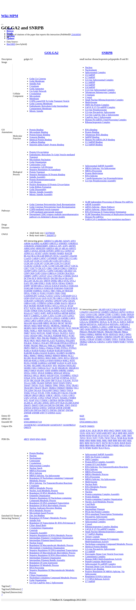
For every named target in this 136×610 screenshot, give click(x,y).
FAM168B (116, 317)
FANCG (46, 291)
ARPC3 (27, 251)
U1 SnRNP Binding (94, 142)
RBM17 (33, 355)
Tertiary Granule (92, 536)
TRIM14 (52, 388)
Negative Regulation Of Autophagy (45, 169)
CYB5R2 (67, 276)
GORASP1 (29, 301)
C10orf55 (84, 312)
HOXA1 (103, 322)
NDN (40, 330)
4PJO (106, 430)
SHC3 (35, 368)
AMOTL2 (53, 243)
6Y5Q (106, 435)
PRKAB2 (61, 345)
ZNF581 (53, 410)
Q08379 (27, 427)
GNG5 (67, 298)
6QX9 (88, 435)
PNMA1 (112, 329)
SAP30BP (51, 363)
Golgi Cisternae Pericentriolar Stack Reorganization (52, 204)
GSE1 (33, 303)
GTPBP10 (41, 303)
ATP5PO (50, 251)
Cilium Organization (38, 575)
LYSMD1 (56, 320)
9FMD (88, 448)
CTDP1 (108, 314)
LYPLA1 (48, 320)
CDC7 (27, 268)
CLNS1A (130, 312)
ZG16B (68, 403)
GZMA (50, 303)
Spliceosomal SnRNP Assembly (99, 166)
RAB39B (28, 353)
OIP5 (82, 329)
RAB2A (42, 350)
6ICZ (115, 433)
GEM (26, 298)
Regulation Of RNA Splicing (98, 576)
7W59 (107, 438)
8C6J (125, 438)
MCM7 (61, 323)
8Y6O (128, 445)
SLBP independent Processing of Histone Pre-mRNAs (109, 202)
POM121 (37, 343)
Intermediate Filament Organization (45, 558)
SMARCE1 (74, 368)
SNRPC (70, 370)
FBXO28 (69, 291)
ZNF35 (74, 405)
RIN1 (60, 358)
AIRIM (27, 243)
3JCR (94, 430)
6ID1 (125, 433)
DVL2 (73, 281)
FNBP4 (130, 317)
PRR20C (100, 332)
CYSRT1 (116, 314)
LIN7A (49, 318)
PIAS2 (27, 338)
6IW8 (32, 439)
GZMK (57, 303)
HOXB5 (32, 306)
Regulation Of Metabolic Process (44, 565)
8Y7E (82, 448)
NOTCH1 (40, 333)
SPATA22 (28, 375)
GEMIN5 (93, 319)
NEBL (55, 330)
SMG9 (33, 370)
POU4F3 (45, 343)
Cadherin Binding (37, 142)
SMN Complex (91, 459)
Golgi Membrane (37, 81)
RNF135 (74, 358)
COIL (94, 314)
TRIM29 (61, 388)
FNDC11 (35, 293)
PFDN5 (94, 329)
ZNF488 (66, 408)
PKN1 (73, 338)
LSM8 (110, 327)
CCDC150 (57, 261)
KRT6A (57, 313)
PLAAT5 (51, 340)
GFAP (32, 298)
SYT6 (26, 380)
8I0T (124, 440)
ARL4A (64, 248)
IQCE (63, 308)
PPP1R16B (55, 343)
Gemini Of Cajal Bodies (95, 464)
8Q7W (105, 443)
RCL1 (71, 355)
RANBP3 (60, 353)
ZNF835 (52, 413)
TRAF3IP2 (29, 388)
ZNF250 (51, 405)
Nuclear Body (91, 484)
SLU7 (48, 368)
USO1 (65, 395)
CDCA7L (41, 268)
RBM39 (56, 355)
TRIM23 (83, 342)
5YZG (82, 433)
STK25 (75, 375)
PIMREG (54, 338)
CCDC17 (66, 261)
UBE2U (42, 395)
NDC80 (75, 328)
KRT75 (27, 315)
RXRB (34, 363)
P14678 (83, 426)
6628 (82, 416)
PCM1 (72, 335)
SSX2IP (50, 375)
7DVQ (82, 438)
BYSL (56, 256)
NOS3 (33, 333)
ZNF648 (27, 413)
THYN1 (34, 385)
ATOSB (42, 251)
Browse (10, 31)
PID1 (39, 338)
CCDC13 (38, 261)
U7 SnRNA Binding (94, 534)
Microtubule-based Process (41, 513)
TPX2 (68, 385)
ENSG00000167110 (33, 422)
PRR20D (109, 332)
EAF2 (26, 283)
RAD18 (43, 353)
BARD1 (60, 253)
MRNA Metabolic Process (41, 488)
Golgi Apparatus (36, 88)
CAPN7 (42, 258)
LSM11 (103, 327)
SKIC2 (122, 334)
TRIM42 (69, 388)
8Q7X (111, 443)
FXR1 (57, 293)
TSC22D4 (28, 390)
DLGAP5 (28, 281)
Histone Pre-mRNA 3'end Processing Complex (105, 120)
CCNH (51, 266)
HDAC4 (72, 303)
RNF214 (44, 360)
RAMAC (52, 353)
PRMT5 (120, 329)
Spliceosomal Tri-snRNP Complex (100, 564)
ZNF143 (83, 344)
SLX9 (54, 368)
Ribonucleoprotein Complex (97, 122)
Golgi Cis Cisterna (37, 78)
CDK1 (49, 268)
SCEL (74, 363)
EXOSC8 (107, 317)
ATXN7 (38, 253)
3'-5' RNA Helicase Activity (97, 579)
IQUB (69, 308)
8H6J (87, 440)
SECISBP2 (37, 365)
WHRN (72, 398)
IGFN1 (33, 308)
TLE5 (41, 385)
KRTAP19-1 (92, 324)
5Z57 (93, 433)
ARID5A (50, 248)
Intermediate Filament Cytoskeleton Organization (51, 538)
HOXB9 (40, 306)
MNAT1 (46, 325)
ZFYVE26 (60, 403)
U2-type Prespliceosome (96, 110)
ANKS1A (53, 246)
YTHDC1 (44, 400)
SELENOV (47, 365)
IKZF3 (45, 308)
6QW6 (82, 435)
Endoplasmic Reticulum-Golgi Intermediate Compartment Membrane (48, 107)
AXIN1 (45, 253)
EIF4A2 (62, 283)
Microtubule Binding (38, 132)
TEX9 (55, 383)
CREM (101, 314)
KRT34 (130, 322)
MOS (34, 328)
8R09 (87, 445)
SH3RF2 (28, 368)
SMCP (27, 370)
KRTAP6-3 (84, 327)
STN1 (33, 378)
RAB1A (27, 350)
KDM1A (71, 310)
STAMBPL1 (65, 375)
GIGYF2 (127, 319)
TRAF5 (44, 388)
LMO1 (72, 318)
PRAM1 (34, 345)
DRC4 (60, 281)
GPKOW (58, 301)
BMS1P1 (49, 256)
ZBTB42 (69, 400)
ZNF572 (45, 410)
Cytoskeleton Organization (41, 528)
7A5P (111, 435)
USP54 (109, 342)
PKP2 (38, 340)
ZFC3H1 (38, 403)
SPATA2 (66, 373)
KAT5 (64, 310)
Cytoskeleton (35, 93)
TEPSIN (48, 383)
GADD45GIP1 (30, 296)
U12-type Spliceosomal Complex (99, 90)
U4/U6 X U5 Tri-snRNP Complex (100, 107)
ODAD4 (33, 335)
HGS (26, 306)
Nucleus (88, 67)
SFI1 (55, 365)
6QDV (131, 433)
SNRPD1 (100, 337)
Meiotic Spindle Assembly (41, 192)
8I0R (115, 440)
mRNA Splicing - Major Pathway (100, 207)
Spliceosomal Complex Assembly (100, 519)
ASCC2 (109, 309)
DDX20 (130, 314)
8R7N (104, 445)
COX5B (60, 273)
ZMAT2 (35, 405)
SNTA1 (27, 373)
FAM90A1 (37, 291)
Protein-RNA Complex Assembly (100, 462)
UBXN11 (101, 342)
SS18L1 (83, 339)
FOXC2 (43, 293)
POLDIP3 (70, 340)
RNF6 (51, 360)
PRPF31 (34, 348)
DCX (33, 278)
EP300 (34, 286)
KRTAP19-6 (103, 324)
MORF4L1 (56, 325)
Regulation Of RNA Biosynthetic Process (47, 505)
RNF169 (27, 360)
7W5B (119, 438)
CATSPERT (52, 258)
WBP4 (116, 342)
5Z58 (98, 433)
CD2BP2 (105, 312)
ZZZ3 (58, 413)
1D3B (82, 430)
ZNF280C (59, 405)
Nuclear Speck (35, 468)
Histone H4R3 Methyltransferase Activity (103, 559)
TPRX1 (62, 385)
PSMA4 (49, 348)
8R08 (82, 445)
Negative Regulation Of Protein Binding (47, 174)
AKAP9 (102, 309)
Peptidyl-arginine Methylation (98, 561)
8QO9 (122, 443)
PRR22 (125, 332)
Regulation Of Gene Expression (43, 563)
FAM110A (73, 286)
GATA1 (49, 296)
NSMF (49, 333)
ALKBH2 (35, 243)
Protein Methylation (94, 173)
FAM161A (38, 288)
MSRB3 (41, 328)
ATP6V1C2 (59, 251)
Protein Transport (37, 172)
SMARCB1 (63, 368)
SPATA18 (58, 373)
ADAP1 (66, 241)
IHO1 (39, 308)
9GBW (95, 448)
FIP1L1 (27, 293)
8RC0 (110, 445)
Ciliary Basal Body (37, 525)
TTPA (47, 393)
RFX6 (105, 334)
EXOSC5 (64, 286)
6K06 (43, 439)
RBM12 (90, 334)
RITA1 (67, 358)
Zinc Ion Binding (37, 515)
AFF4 (73, 241)
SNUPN (116, 337)
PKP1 (32, 340)
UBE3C (49, 395)
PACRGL (48, 335)
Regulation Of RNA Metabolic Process (46, 493)
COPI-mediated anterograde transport (46, 212)
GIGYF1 (119, 319)
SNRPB (107, 53)
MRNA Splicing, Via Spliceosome (100, 168)
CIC (75, 271)
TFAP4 (61, 383)
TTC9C (41, 393)
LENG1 (70, 315)
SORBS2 (49, 373)
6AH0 (104, 433)
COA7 (82, 314)
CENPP (27, 271)
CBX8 (61, 258)
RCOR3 (27, 358)
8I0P (110, 440)
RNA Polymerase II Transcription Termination (105, 212)
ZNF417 (43, 408)
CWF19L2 (57, 276)
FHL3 (124, 317)
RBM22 (41, 355)
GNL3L (74, 298)
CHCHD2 (58, 271)
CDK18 (56, 268)
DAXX (75, 276)
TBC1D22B (35, 380)
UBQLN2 (92, 342)
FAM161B (48, 288)
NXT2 (72, 333)
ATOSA (34, 251)
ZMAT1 (27, 405)
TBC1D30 (45, 380)
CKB (31, 273)
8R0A (92, 445)
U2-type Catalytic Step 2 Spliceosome (102, 115)
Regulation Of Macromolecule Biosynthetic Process (52, 553)
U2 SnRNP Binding (94, 144)
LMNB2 (65, 318)
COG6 (44, 273)
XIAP (31, 400)
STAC (57, 375)
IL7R (110, 322)
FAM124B (28, 288)
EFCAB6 (34, 283)
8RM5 (116, 445)
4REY (26, 439)
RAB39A (67, 350)
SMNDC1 (90, 337)
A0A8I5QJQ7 (56, 425)
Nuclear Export (36, 543)
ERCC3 (40, 286)
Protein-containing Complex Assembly (102, 494)
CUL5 (49, 276)
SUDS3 (40, 378)
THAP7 (27, 385)
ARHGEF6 (41, 248)
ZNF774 (43, 413)
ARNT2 (72, 248)
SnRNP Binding (92, 137)
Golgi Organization (38, 162)
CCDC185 (28, 263)
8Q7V (98, 443)
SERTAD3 (113, 334)
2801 (26, 416)
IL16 (51, 308)
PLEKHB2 (103, 329)
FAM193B (68, 288)
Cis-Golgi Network (37, 91)
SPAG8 (128, 337)
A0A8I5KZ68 (43, 425)
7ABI (123, 435)
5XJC (129, 430)
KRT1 (43, 313)
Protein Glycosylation (39, 152)
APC (60, 246)
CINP (26, 273)
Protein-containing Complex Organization (103, 499)
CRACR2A (69, 273)
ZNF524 (37, 410)
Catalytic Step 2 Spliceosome (98, 117)
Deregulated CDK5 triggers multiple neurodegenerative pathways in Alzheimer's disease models (54, 215)
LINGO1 (57, 318)
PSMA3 (83, 334)
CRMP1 (27, 276)
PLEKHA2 (60, 340)
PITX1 (67, 338)
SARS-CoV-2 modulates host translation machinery (108, 219)
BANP (123, 309)
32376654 (49, 233)
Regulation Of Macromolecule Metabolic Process (51, 545)
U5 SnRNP (90, 75)
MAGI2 (117, 327)
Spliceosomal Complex (95, 72)
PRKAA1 (43, 345)
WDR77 (123, 342)
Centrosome (34, 460)
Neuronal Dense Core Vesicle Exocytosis (103, 566)
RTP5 (72, 360)
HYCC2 (56, 306)
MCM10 (53, 323)
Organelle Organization (39, 495)
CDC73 (33, 268)
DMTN (47, 281)
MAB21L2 (66, 320)
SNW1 (34, 373)
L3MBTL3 (95, 327)
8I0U (129, 440)
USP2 (26, 398)
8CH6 (130, 438)
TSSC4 (70, 390)
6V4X (94, 435)
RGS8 (34, 358)
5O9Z (124, 430)
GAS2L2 (42, 296)
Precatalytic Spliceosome (96, 517)
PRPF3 (27, 348)
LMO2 (27, 320)
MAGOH (28, 323)
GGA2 (38, 298)
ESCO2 (48, 286)
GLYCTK (51, 298)
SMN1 (128, 334)
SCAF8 (67, 363)
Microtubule (34, 96)
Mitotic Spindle (36, 111)
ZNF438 (52, 408)
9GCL (107, 448)
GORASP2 (39, 301)
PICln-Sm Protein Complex (97, 512)
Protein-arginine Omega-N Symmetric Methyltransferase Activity (102, 540)
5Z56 (88, 433)
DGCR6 (54, 278)
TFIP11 (68, 383)
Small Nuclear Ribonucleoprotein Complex (104, 100)
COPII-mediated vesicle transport (44, 209)
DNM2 (54, 281)
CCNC (45, 266)
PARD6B (57, 335)
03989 (26, 419)
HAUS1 (64, 303)
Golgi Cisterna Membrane (40, 103)
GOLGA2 (51, 53)
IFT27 (26, 308)
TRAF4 (37, 388)
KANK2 (48, 310)
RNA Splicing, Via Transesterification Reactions (50, 483)
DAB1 (123, 314)
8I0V (82, 443)
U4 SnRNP (90, 87)
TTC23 (34, 393)
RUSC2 (27, 363)
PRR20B (92, 332)
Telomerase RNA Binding (96, 135)
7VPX (101, 438)
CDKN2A (113, 312)
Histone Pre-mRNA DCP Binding (100, 139)
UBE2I (34, 395)
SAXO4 (60, 363)
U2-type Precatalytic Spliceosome (100, 112)
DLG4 (61, 278)
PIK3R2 (45, 338)
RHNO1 (41, 358)
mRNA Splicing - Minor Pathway (100, 209)
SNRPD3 (108, 337)
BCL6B (40, 256)
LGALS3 (28, 318)
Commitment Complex (95, 556)
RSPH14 (58, 360)
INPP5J (57, 308)
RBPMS (98, 334)
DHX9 (82, 317)
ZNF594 (69, 410)
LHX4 (35, 318)
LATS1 (51, 315)
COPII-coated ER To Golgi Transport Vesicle (49, 101)
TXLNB (72, 393)
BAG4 (116, 309)
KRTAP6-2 (125, 324)
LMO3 (33, 320)
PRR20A (83, 332)
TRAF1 (75, 385)
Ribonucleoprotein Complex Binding (101, 526)
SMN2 (82, 337)
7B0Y (129, 435)
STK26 (27, 378)
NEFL (70, 330)
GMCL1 (60, 298)
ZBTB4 (61, 400)
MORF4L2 (66, 325)
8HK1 (104, 440)
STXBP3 (107, 339)
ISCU (75, 308)
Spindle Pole (35, 83)
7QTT (95, 438)
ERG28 (98, 317)
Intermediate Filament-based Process (45, 540)
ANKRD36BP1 (41, 246)
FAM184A (58, 288)
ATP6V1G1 (29, 253)
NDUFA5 (47, 330)
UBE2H (27, 395)
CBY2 (67, 258)
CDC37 (67, 266)
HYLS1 (63, 306)
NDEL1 (33, 330)
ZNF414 (35, 408)
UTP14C (33, 398)
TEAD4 (40, 383)
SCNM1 (27, 365)
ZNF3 (67, 405)
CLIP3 (37, 273)
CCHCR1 (37, 266)
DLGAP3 (69, 278)
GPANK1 (49, 301)
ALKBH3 (44, 243)
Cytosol (88, 97)
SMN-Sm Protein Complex (97, 105)
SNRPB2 (62, 370)
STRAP (90, 339)
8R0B (98, 445)
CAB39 (35, 258)
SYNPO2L (65, 378)
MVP (55, 328)
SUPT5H (55, 378)
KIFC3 (37, 313)
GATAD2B (66, 296)
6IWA (38, 439)
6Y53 (100, 435)
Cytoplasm (34, 86)
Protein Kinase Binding (39, 135)
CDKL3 (63, 268)
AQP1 (65, 246)
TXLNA (64, 393)
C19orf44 (72, 256)
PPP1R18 (64, 343)
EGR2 (48, 283)
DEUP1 (46, 278)
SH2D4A (62, 365)
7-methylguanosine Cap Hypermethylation (104, 178)
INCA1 (116, 322)
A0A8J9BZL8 (69, 425)
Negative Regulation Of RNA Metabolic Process (50, 535)
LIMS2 (42, 318)
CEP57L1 (42, 271)
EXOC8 (55, 286)
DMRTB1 (90, 317)
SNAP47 (41, 370)
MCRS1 (68, 323)
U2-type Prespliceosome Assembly (100, 181)
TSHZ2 (55, 390)
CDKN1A (72, 268)
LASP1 (44, 315)
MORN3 (28, 328)
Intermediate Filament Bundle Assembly (47, 560)
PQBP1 (27, 345)
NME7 (27, 333)
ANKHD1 (63, 243)
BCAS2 (27, 256)
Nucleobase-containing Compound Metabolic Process (53, 578)
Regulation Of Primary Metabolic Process (47, 518)
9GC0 (101, 448)
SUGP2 (47, 378)
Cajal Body (90, 504)
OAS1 (26, 335)
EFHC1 (42, 283)
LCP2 (64, 315)
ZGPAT (75, 403)
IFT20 (70, 306)
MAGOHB (38, 323)
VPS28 (48, 398)
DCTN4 (27, 278)
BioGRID (11, 44)
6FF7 (109, 433)
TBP (53, 380)
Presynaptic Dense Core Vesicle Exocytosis (104, 554)
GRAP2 (71, 301)
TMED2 (48, 385)
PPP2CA (73, 343)
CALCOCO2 (94, 312)
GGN (44, 298)
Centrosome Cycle (37, 164)
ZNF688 (35, 413)
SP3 (123, 337)
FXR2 (63, 293)
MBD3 (46, 323)
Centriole (33, 530)
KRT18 (50, 313)
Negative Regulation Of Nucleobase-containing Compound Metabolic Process (50, 499)
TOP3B (122, 339)
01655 (82, 419)
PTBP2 (57, 348)
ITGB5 (27, 310)
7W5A (113, 438)
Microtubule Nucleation (40, 159)
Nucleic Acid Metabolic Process (43, 490)
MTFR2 (48, 328)
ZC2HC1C (28, 403)
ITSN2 (41, 310)
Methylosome (91, 102)
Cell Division (35, 182)
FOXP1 (50, 293)
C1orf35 (27, 258)
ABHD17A (49, 241)
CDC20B (59, 266)
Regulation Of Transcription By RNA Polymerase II (52, 523)
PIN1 (61, 338)
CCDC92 (28, 266)
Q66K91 (90, 426)
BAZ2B (68, 253)
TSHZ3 (62, 390)
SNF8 (47, 370)
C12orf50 (64, 256)
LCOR (58, 315)
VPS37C (55, 398)
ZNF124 (43, 405)
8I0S (120, 440)
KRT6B (64, 313)
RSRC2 (66, 360)
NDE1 (27, 330)
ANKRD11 (73, 243)
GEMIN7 (110, 319)
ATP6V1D (69, 251)
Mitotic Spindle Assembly (40, 194)
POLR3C (28, 343)
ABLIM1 (58, 241)
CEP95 (50, 271)
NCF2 (68, 328)
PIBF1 (33, 338)
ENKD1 (69, 283)
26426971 (50, 235)
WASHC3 (64, 398)
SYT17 (73, 378)
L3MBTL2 (36, 315)
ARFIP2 (72, 246)
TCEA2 (58, 380)
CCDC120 (28, 261)
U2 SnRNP (90, 85)
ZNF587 (61, 410)
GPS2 (64, 301)
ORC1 (41, 335)
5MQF (118, 430)
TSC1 (76, 388)
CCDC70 (58, 263)
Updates (10, 38)
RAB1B (35, 350)
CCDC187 (38, 263)
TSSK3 (27, 393)
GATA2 (57, 296)
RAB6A (36, 353)
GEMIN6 (101, 319)
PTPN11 (64, 348)
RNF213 (36, 360)
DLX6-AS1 (38, 281)
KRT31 (123, 322)
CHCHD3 (68, 271)
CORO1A (51, 273)
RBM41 (64, 355)
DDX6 (40, 278)
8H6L (99, 440)
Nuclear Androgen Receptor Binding (45, 508)
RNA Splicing (91, 176)
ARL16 (57, 248)
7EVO (89, 438)
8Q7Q (93, 443)
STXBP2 (99, 339)
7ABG (118, 435)
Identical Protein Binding (40, 139)
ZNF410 (27, 408)
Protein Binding (36, 130)
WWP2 (130, 342)
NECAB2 (62, 330)
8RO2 (122, 445)
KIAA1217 (29, 313)
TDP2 (33, 383)
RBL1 (26, 355)
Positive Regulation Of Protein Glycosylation (49, 184)
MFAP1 (27, 325)
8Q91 (116, 443)
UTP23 (41, 398)
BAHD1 (53, 253)
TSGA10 (37, 390)
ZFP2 (52, 403)
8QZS (128, 443)
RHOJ (48, 358)
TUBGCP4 (56, 393)
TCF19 (75, 380)
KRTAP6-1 (115, 324)
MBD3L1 (125, 327)
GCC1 (74, 296)
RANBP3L (70, 353)
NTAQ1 (55, 333)
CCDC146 (47, 261)
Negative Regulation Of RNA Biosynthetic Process (52, 555)
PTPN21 (73, 348)
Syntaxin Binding (37, 137)
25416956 (75, 34)
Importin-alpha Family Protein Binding (46, 144)
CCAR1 (73, 258)
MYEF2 (61, 328)
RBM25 (48, 355)
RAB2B (50, 350)
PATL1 (65, 335)
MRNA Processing (93, 171)
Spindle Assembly (37, 177)
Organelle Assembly (38, 533)
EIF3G (55, 283)
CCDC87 (66, 263)
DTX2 (66, 281)
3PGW (100, 430)
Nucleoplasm (91, 70)
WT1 (26, 400)
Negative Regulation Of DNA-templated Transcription (53, 550)
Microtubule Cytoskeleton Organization (47, 548)
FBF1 (53, 291)
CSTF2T (42, 276)
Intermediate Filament (95, 509)
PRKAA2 (52, 345)
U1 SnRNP (90, 82)
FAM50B (28, 291)
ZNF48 (59, 408)
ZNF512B (28, 410)
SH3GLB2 (71, 365)
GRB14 (27, 303)
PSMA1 (42, 348)
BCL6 (34, 256)
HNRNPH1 (94, 322)
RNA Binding (91, 130)
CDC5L (74, 266)
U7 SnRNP (90, 77)
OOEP (87, 329)
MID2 (34, 325)
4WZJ (111, 430)
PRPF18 (70, 345)
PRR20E (117, 332)
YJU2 (37, 400)
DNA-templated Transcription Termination (104, 514)
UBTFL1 (58, 395)
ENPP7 (27, 286)
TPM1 (55, 385)
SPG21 (36, 375)
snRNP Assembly (93, 204)
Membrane (34, 98)
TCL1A (27, 383)
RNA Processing (36, 568)
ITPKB (34, 310)
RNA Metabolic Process (40, 510)
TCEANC (66, 380)
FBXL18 (60, 291)
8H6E (82, 440)
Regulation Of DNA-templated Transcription (49, 503)
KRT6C (72, 313)
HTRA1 (48, 306)
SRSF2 (43, 375)
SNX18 (41, 373)
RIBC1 (55, 358)
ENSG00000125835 (88, 422)
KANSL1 (56, 310)
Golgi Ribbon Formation (40, 187)
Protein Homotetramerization (42, 179)
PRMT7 (127, 329)
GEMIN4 (84, 319)
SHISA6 (42, 368)
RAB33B (59, 350)
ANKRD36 (29, 246)
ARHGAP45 (29, 248)
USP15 (71, 395)
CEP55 (34, 271)
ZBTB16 (53, 400)
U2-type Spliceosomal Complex (99, 80)
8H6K (93, 440)
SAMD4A (42, 363)
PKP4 (44, 340)
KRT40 (83, 324)
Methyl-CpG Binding (94, 569)
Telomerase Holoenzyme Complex (100, 92)
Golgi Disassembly (37, 189)
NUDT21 (64, 333)
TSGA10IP (47, 390)
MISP (39, 325)
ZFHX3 (45, 403)
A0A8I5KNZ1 (30, 425)
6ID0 (120, 433)
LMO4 (40, 320)
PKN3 (26, 340)
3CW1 (88, 430)
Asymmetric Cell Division (41, 167)
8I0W (87, 443)
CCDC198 (48, 263)
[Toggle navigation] (2, 24)
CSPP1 (35, 276)
